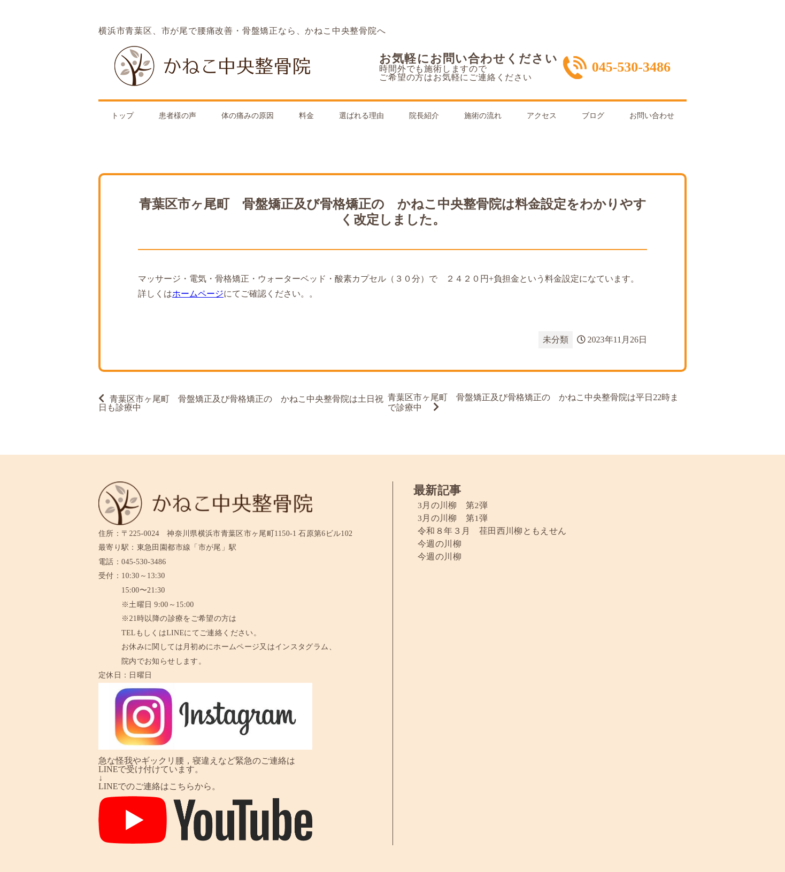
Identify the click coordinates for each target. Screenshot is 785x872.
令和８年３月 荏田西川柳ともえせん (492, 530)
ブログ (593, 116)
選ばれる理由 (361, 116)
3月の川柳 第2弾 (453, 505)
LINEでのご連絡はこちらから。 (159, 786)
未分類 (555, 339)
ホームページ (198, 293)
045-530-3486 (631, 67)
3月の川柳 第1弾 (453, 518)
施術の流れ (483, 116)
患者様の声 (177, 116)
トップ (122, 116)
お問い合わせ (651, 116)
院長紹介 (424, 116)
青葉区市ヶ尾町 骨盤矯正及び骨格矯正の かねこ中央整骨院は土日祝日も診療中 (240, 403)
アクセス (542, 116)
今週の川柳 (439, 543)
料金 (306, 116)
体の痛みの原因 (247, 116)
